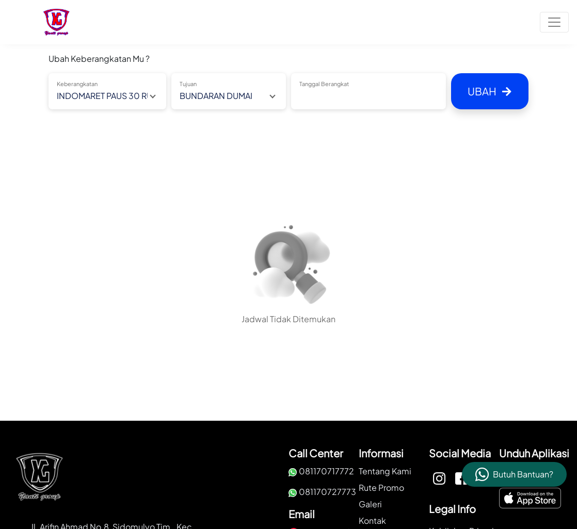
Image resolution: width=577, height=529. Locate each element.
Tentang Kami (385, 471)
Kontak (372, 520)
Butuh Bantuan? (523, 474)
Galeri (370, 504)
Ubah (489, 91)
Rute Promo (381, 487)
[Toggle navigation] (554, 22)
